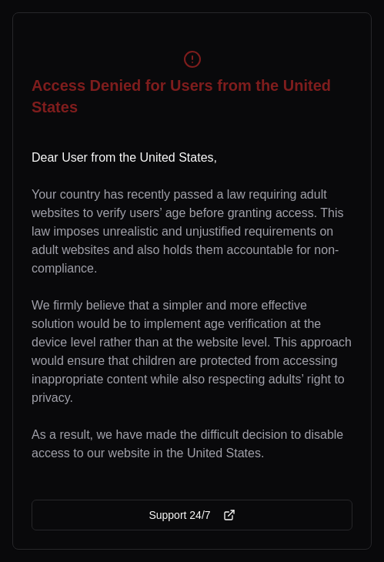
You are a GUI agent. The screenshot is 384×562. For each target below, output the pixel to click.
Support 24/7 (192, 515)
